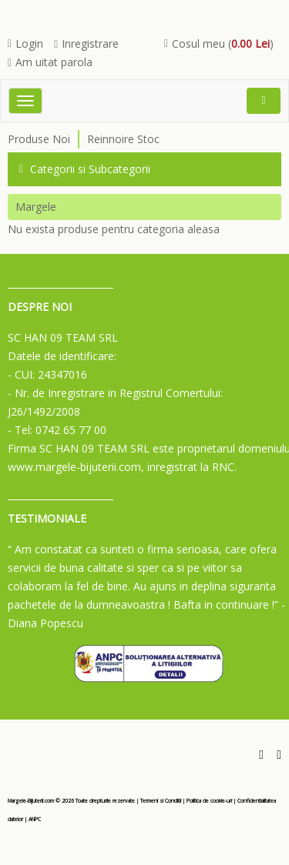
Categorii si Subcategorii (84, 169)
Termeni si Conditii (160, 800)
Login (25, 43)
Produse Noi (39, 139)
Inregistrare (86, 43)
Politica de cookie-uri (209, 800)
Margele (35, 206)
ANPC (35, 819)
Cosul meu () (219, 43)
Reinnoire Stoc (123, 139)
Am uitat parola (50, 62)
